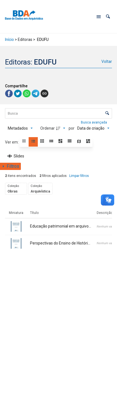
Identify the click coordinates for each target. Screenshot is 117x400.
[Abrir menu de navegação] (99, 16)
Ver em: (12, 142)
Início (9, 39)
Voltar (106, 61)
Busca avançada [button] (94, 122)
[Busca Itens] (58, 113)
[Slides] (16, 156)
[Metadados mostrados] (20, 128)
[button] (108, 16)
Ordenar (47, 128)
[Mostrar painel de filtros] (10, 166)
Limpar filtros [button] (79, 176)
